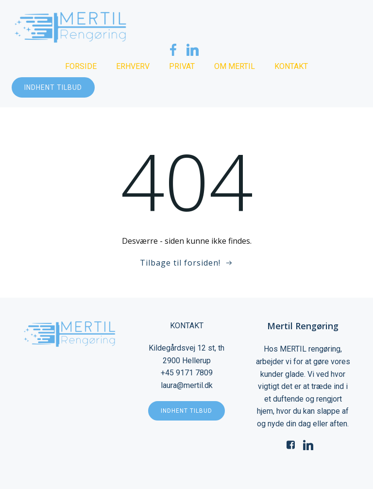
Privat (182, 66)
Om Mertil (234, 66)
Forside (81, 66)
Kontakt (291, 66)
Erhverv (133, 66)
